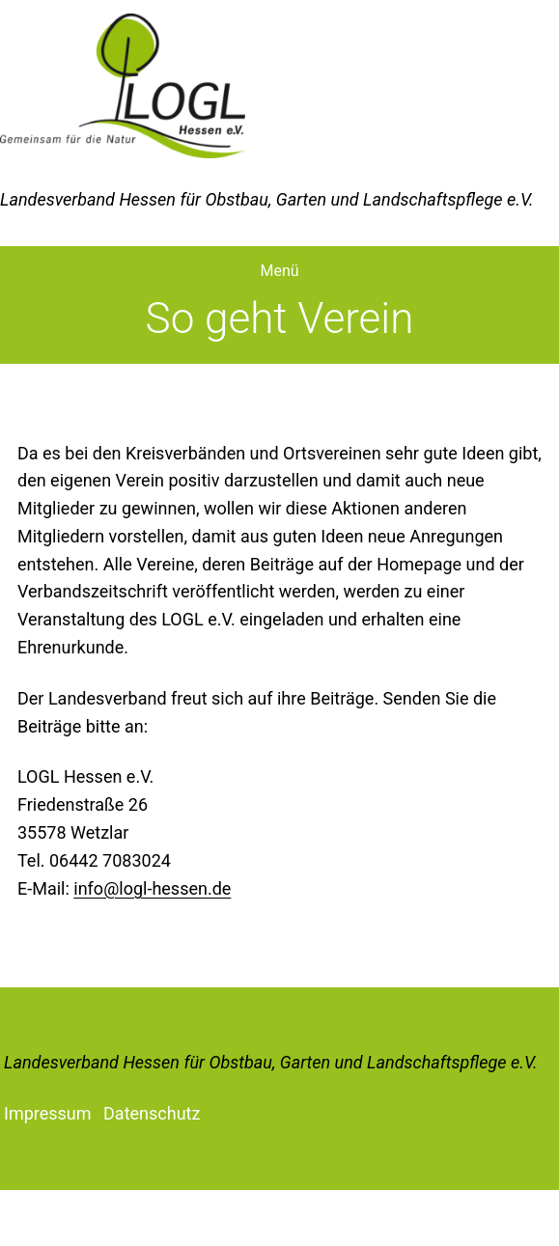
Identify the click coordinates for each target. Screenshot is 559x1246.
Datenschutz (151, 1113)
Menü (279, 271)
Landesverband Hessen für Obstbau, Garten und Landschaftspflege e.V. (271, 1062)
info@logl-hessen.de (152, 888)
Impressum (48, 1113)
